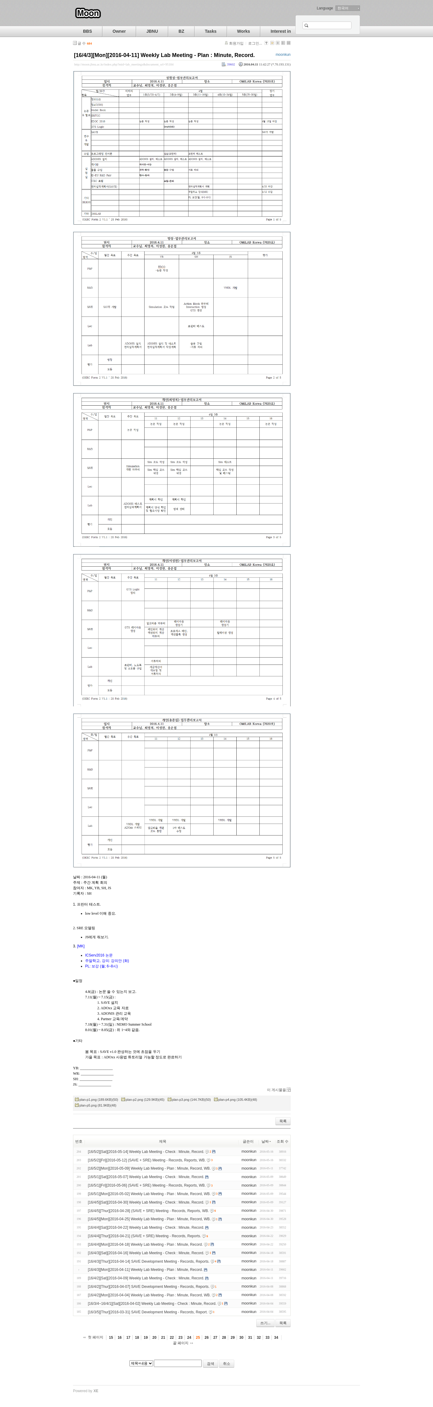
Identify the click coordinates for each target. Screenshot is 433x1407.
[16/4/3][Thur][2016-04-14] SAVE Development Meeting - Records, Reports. (148, 1261)
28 (224, 1337)
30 (241, 1337)
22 (172, 1337)
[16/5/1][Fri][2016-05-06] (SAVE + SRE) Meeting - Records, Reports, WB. (147, 1185)
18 (137, 1337)
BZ (181, 31)
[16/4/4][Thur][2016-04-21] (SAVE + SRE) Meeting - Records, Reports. (144, 1236)
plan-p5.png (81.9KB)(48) (97, 1105)
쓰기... (265, 1323)
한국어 (343, 8)
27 (215, 1337)
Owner (119, 31)
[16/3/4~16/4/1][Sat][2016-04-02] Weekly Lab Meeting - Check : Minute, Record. (152, 1303)
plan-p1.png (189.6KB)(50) (98, 1099)
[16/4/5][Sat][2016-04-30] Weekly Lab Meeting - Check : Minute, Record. (146, 1202)
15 (111, 1337)
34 (276, 1337)
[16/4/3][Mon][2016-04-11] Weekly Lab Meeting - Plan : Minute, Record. (164, 55)
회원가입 (236, 43)
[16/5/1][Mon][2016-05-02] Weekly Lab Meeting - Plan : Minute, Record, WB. (149, 1194)
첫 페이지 (95, 1337)
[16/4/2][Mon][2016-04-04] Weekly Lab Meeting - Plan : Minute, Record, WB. (149, 1295)
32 (259, 1337)
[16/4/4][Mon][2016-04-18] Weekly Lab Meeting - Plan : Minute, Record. (145, 1244)
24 (189, 1337)
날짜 (266, 1141)
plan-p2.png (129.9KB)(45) (145, 1099)
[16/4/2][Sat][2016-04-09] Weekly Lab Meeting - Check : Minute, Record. (146, 1278)
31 (250, 1337)
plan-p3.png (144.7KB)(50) (191, 1099)
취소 (226, 1364)
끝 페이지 (180, 1343)
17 (128, 1337)
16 (120, 1337)
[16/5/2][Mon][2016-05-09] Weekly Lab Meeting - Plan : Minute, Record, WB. (149, 1168)
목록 (283, 1121)
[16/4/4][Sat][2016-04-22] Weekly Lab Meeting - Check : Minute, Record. (146, 1227)
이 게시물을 (276, 1090)
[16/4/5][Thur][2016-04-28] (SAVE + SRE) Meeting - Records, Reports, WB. (148, 1210)
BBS (87, 31)
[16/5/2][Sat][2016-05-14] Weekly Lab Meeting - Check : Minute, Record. (146, 1152)
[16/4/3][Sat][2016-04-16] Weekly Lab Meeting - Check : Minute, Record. (146, 1253)
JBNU (152, 31)
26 (206, 1337)
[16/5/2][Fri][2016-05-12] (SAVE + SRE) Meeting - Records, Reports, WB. (147, 1160)
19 (146, 1337)
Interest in (281, 31)
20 (154, 1337)
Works (243, 31)
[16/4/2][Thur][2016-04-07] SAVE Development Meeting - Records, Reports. (148, 1287)
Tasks (211, 31)
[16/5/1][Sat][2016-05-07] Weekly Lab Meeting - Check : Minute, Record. (146, 1177)
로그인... (255, 43)
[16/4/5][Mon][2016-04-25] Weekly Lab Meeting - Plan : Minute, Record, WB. (149, 1219)
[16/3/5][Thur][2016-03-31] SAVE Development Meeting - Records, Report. (148, 1312)
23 (180, 1337)
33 (267, 1337)
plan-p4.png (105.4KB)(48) (237, 1099)
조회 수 (282, 1141)
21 (163, 1337)
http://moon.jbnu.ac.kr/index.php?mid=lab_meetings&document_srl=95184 (124, 64)
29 (233, 1337)
